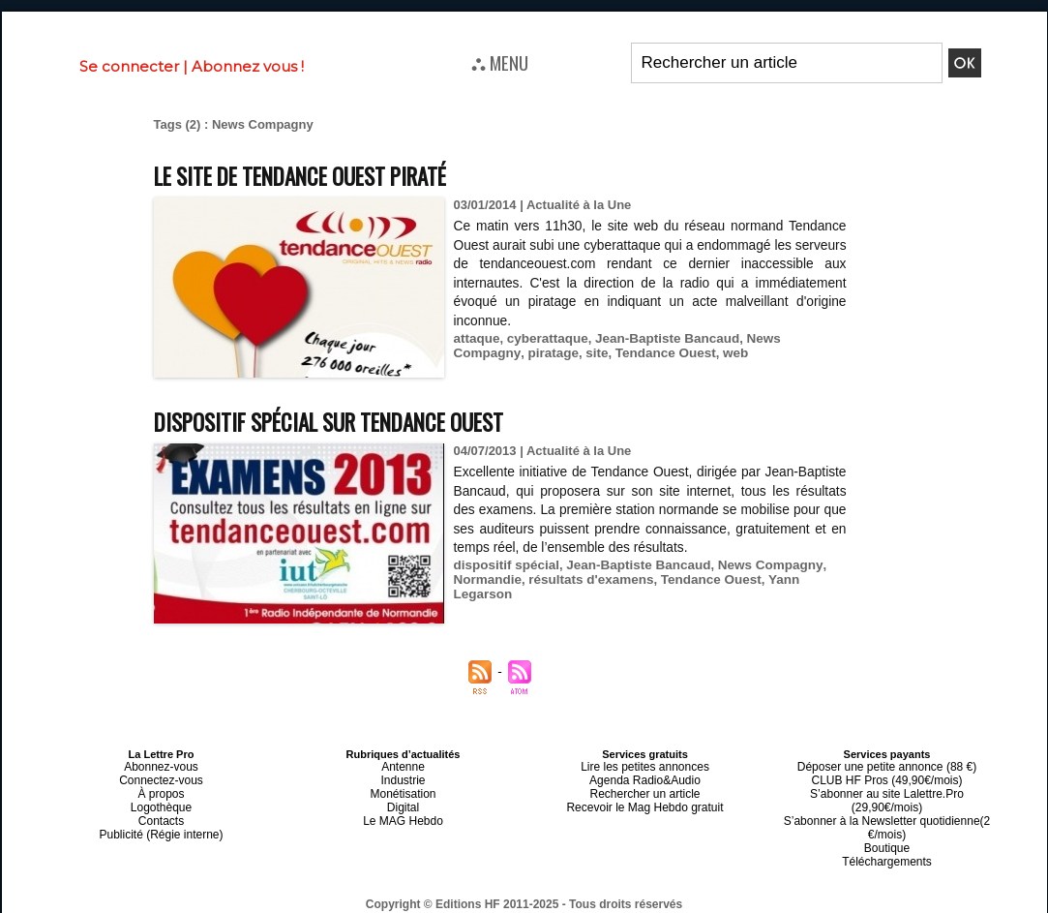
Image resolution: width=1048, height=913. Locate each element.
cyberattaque (544, 338)
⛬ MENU (499, 62)
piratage (478, 353)
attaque (476, 338)
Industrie (402, 777)
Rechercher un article (645, 789)
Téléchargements (887, 835)
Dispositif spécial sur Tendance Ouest (350, 421)
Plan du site (476, 904)
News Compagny (786, 338)
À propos (160, 789)
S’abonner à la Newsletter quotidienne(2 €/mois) (887, 806)
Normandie (487, 579)
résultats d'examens (586, 579)
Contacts (161, 812)
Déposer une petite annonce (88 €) (886, 766)
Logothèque (161, 800)
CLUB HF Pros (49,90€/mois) (887, 777)
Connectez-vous (161, 777)
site (519, 353)
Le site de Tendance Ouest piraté (320, 175)
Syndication (571, 904)
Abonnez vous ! (248, 66)
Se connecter (129, 66)
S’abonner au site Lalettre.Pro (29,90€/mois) (887, 789)
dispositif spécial (504, 565)
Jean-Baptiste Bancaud (660, 338)
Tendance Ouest (586, 353)
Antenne (403, 766)
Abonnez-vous (161, 766)
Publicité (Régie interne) (161, 824)
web (654, 353)
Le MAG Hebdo (403, 812)
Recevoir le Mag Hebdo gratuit (645, 800)
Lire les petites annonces (645, 766)
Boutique (887, 824)
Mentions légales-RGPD (677, 891)
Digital (403, 800)
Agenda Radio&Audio (645, 777)
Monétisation (403, 789)
